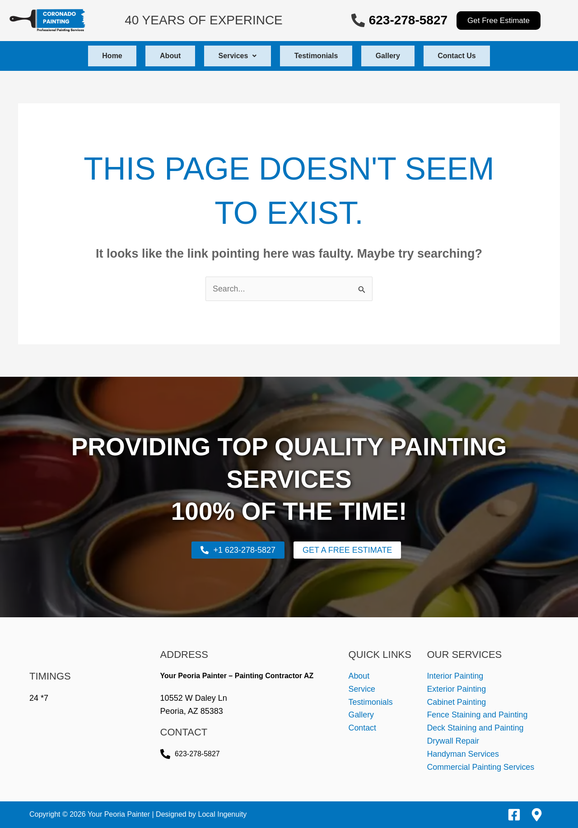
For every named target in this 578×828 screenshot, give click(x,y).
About (159, 56)
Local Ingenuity (222, 814)
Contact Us (475, 56)
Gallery (399, 56)
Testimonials (320, 56)
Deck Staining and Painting (475, 728)
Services (233, 56)
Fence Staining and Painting (477, 715)
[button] (233, 56)
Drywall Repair (453, 740)
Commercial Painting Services (481, 767)
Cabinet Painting (456, 702)
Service (362, 689)
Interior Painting (455, 675)
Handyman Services (463, 754)
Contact (363, 728)
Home (93, 56)
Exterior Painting (456, 689)
